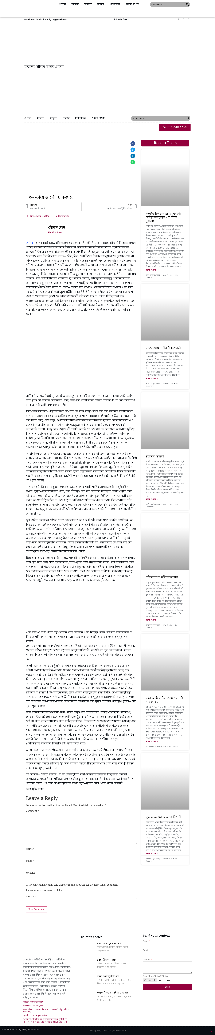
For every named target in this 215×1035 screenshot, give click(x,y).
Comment (32, 811)
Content (147, 960)
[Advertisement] (107, 92)
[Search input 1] (167, 4)
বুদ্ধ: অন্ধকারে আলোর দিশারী (163, 817)
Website (30, 873)
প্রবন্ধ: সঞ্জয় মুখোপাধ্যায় (108, 976)
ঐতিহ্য (62, 4)
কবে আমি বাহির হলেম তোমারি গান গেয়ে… (164, 700)
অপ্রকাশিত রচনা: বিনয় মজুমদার (112, 993)
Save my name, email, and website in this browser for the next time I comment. (73, 885)
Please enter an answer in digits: (44, 890)
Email (30, 861)
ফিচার (100, 4)
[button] (121, 19)
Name (30, 849)
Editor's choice (91, 937)
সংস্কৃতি (88, 4)
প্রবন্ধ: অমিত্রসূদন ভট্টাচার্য (109, 943)
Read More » (152, 270)
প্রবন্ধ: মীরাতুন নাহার (106, 960)
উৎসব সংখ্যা (132, 4)
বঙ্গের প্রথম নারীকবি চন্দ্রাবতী (163, 348)
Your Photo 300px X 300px (155, 976)
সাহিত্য (75, 4)
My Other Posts (56, 232)
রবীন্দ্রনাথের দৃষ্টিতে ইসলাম (162, 577)
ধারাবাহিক (115, 4)
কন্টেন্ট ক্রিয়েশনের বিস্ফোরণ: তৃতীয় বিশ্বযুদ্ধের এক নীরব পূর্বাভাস (163, 217)
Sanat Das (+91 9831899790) (114, 1030)
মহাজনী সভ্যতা (155, 456)
